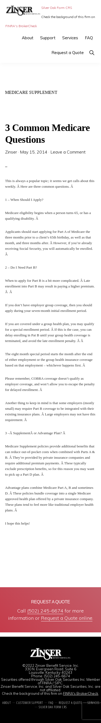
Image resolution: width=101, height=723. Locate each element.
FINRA (47, 683)
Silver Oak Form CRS (56, 8)
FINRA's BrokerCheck (21, 26)
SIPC (58, 683)
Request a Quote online (66, 618)
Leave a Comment (68, 152)
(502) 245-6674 (45, 611)
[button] (92, 52)
